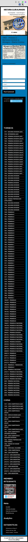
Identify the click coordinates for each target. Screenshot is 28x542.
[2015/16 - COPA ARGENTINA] (14, 464)
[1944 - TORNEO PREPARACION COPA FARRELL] (14, 200)
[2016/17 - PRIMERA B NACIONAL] (14, 372)
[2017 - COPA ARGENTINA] (14, 466)
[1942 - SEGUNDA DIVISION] (14, 192)
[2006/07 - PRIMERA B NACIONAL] (14, 346)
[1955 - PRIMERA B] (14, 226)
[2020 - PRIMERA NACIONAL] (14, 381)
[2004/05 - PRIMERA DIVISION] (14, 342)
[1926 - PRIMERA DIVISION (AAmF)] (14, 155)
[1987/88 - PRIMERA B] (14, 302)
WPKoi (17, 539)
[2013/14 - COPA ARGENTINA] (14, 459)
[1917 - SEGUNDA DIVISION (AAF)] (14, 132)
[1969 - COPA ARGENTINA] (14, 452)
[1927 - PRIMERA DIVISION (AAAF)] (14, 157)
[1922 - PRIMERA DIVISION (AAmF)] (14, 146)
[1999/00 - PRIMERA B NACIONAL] (14, 330)
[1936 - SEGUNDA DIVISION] (14, 178)
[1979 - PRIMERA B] (14, 281)
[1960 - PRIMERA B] (14, 238)
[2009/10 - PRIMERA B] (14, 353)
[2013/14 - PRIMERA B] (14, 362)
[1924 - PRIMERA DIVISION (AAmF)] (14, 150)
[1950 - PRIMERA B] (14, 214)
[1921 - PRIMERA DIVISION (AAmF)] (14, 143)
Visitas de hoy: (10, 530)
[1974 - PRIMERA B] (14, 270)
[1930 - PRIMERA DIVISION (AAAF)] (14, 164)
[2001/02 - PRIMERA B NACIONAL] (14, 335)
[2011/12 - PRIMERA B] (14, 358)
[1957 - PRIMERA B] (14, 231)
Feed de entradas (10, 509)
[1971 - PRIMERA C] (14, 263)
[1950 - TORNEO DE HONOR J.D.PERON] (14, 445)
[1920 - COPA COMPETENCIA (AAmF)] (14, 412)
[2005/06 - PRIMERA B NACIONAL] (14, 344)
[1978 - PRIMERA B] (14, 279)
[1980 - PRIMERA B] (14, 284)
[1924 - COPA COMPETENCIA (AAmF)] (14, 418)
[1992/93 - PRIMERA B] (14, 314)
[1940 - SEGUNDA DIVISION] (14, 187)
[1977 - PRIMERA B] (14, 277)
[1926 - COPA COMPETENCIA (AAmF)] (14, 426)
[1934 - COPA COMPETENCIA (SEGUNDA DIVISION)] (14, 433)
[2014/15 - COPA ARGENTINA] (14, 462)
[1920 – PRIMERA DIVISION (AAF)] (14, 141)
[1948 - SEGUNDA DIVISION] (14, 210)
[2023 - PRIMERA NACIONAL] (14, 388)
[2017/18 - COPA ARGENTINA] (14, 469)
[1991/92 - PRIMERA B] (14, 312)
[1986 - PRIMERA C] (14, 298)
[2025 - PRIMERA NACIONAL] (14, 393)
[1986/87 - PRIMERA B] (14, 300)
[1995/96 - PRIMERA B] (14, 321)
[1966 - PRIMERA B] (14, 251)
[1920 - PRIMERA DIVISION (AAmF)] (14, 139)
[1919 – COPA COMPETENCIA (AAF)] (14, 408)
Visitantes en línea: (11, 528)
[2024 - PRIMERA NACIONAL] (14, 390)
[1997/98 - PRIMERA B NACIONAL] (14, 325)
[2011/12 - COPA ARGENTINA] (14, 455)
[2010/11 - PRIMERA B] (14, 356)
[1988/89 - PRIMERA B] (14, 305)
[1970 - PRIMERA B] (14, 261)
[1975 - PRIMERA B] (14, 272)
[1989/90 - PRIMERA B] (14, 307)
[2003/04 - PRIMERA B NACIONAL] (14, 339)
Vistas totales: (10, 532)
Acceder (8, 507)
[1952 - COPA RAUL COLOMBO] (14, 448)
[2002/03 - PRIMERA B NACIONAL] (14, 337)
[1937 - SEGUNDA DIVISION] (14, 180)
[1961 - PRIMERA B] (14, 240)
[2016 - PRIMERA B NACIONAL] (14, 369)
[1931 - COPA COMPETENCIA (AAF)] (14, 429)
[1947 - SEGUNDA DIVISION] (14, 207)
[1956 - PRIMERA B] (14, 228)
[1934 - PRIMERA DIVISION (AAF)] (14, 173)
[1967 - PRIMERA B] (14, 254)
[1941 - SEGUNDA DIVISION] (14, 190)
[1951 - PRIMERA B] (14, 217)
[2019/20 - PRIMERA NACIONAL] (14, 379)
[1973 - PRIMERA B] (14, 268)
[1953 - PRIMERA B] (14, 221)
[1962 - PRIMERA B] (14, 242)
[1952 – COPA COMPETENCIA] (14, 450)
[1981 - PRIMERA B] (14, 286)
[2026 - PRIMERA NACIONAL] (14, 395)
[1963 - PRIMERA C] (14, 244)
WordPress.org (10, 513)
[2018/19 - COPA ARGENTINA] (14, 471)
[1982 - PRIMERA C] (14, 288)
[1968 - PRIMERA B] (14, 256)
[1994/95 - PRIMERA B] (14, 319)
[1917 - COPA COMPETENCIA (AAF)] (14, 404)
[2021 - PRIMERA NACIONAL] (14, 383)
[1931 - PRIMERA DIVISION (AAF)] (14, 166)
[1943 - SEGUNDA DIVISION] (14, 194)
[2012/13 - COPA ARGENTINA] (14, 457)
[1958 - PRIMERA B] (14, 233)
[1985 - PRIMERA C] (14, 295)
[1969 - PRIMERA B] (14, 258)
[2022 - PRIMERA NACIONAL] (14, 386)
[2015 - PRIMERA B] (14, 367)
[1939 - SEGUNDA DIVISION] (14, 185)
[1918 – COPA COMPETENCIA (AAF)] (14, 406)
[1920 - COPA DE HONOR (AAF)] (14, 415)
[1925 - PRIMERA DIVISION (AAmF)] (14, 152)
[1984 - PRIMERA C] (14, 293)
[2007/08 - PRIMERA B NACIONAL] (14, 349)
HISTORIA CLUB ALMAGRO (14, 10)
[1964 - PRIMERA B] (14, 247)
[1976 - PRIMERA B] (14, 275)
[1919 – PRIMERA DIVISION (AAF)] (14, 136)
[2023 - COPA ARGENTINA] (14, 473)
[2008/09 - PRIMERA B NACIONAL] (14, 351)
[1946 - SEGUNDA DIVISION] (14, 205)
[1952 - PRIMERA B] (14, 219)
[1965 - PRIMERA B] (14, 249)
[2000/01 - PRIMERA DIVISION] (14, 332)
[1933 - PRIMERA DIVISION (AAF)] (14, 171)
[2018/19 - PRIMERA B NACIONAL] (14, 376)
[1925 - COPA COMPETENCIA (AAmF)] (14, 422)
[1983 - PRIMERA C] (14, 291)
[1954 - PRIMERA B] (14, 224)
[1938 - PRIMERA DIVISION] (14, 183)
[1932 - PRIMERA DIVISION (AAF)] (14, 169)
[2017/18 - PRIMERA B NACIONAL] (14, 374)
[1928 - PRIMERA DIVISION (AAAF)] (14, 159)
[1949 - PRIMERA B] (14, 212)
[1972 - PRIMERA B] (14, 265)
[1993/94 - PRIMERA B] (14, 316)
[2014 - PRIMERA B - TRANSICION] (14, 365)
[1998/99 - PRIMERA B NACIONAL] (14, 328)
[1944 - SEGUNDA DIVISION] (14, 196)
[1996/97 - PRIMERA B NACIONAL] (14, 323)
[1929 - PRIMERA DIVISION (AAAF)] (14, 162)
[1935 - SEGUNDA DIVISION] (14, 176)
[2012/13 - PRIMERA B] (14, 360)
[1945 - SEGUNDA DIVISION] (14, 203)
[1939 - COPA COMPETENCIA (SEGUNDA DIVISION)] (14, 437)
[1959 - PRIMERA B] (14, 235)
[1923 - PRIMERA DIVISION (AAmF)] (14, 148)
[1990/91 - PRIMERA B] (14, 309)
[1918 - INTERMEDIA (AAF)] (14, 134)
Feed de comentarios (11, 511)
